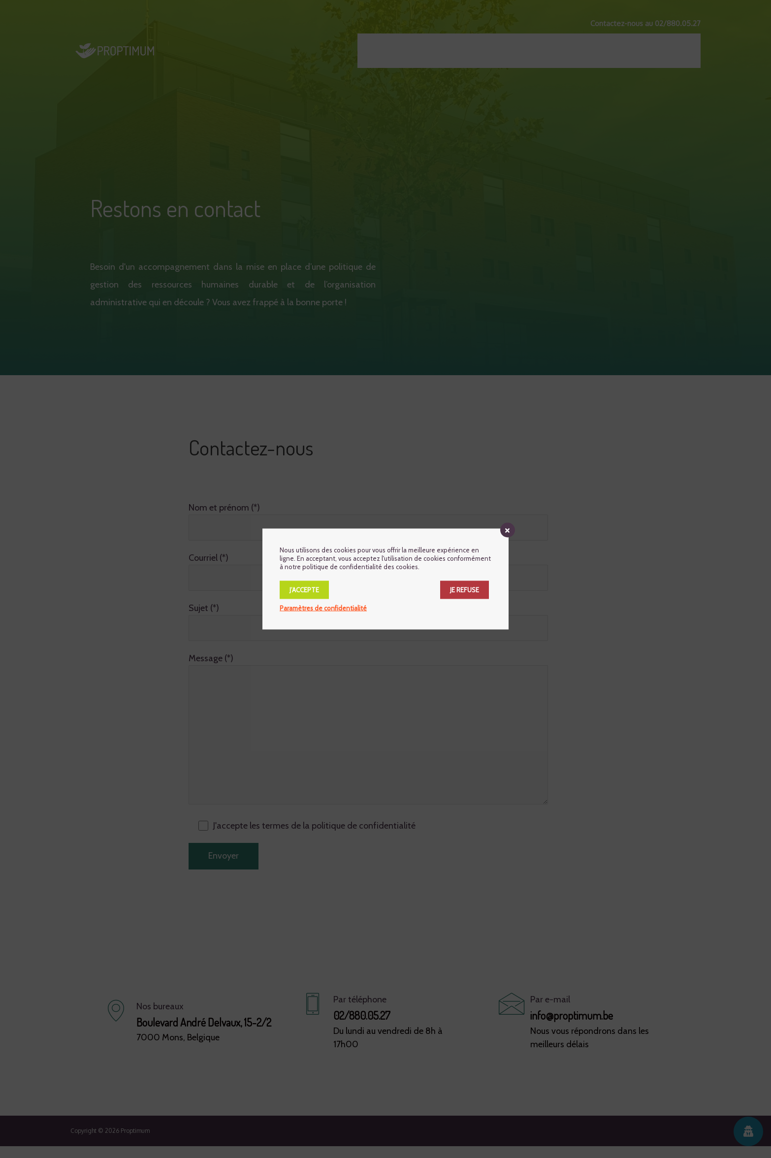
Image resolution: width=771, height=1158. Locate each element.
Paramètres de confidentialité (323, 608)
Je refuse (464, 590)
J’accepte (304, 590)
